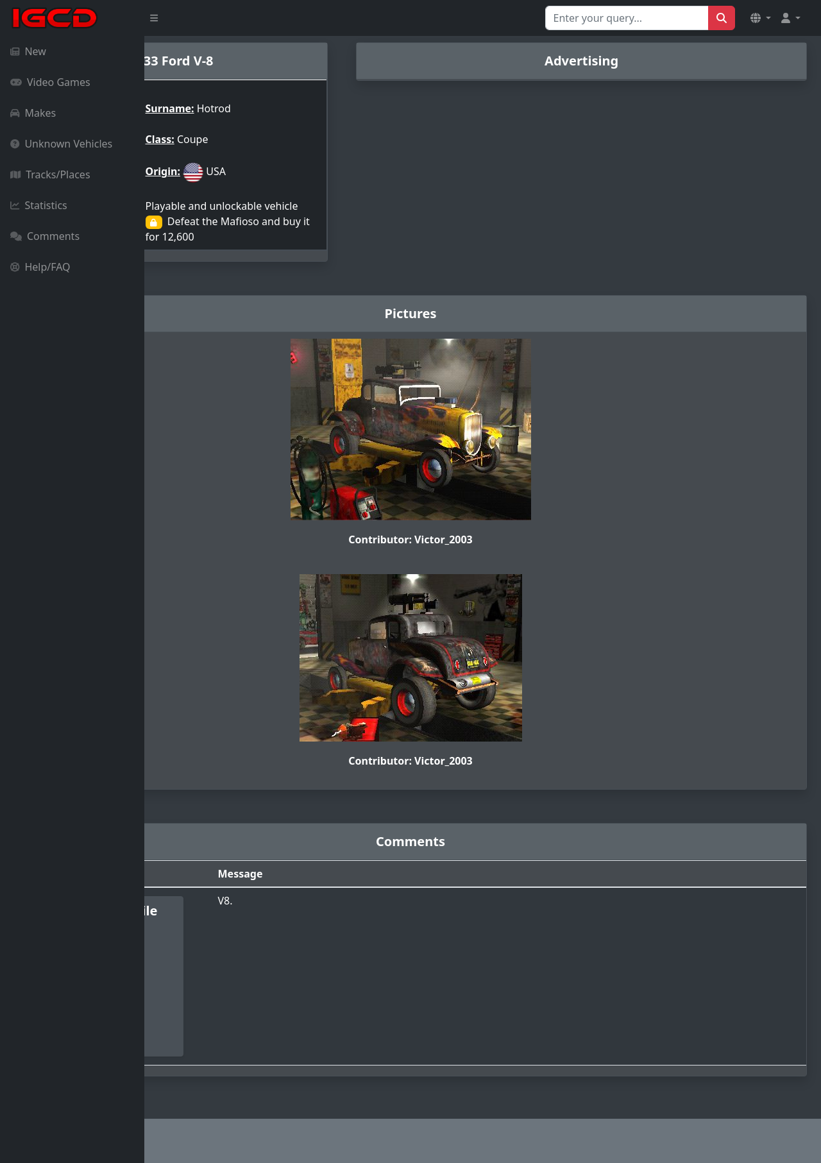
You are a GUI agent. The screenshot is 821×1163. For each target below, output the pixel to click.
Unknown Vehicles (61, 144)
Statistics (38, 205)
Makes (33, 113)
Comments (45, 236)
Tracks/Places (50, 174)
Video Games (50, 82)
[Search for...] (627, 18)
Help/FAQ (40, 267)
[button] (760, 18)
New (28, 51)
